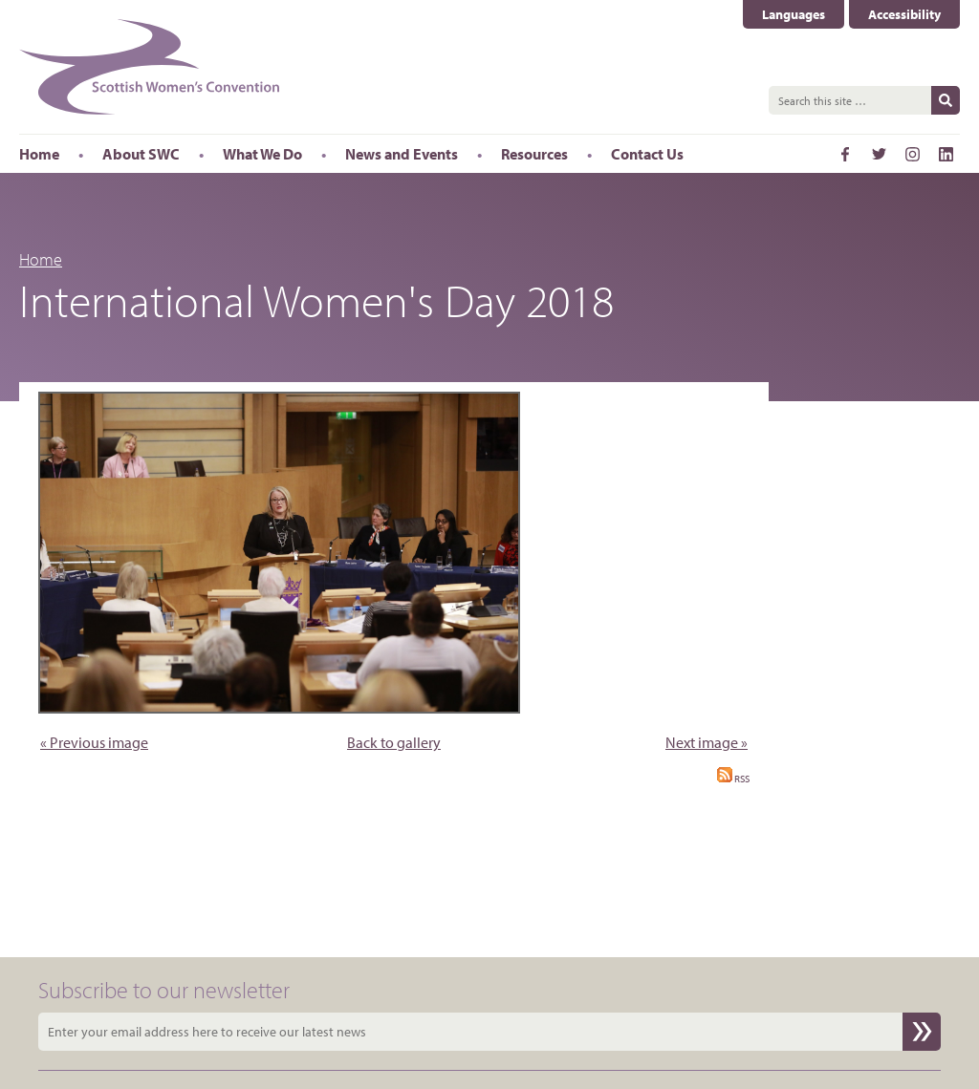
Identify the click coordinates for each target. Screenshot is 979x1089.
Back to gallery (394, 742)
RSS (733, 778)
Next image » (706, 742)
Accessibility (904, 14)
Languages (793, 14)
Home (40, 259)
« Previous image (94, 742)
